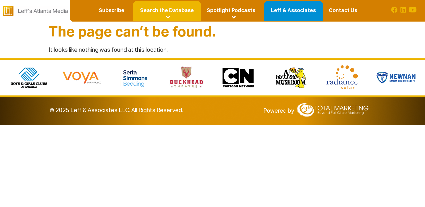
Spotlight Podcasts (232, 11)
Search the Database (168, 11)
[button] (167, 10)
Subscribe (111, 10)
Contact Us (343, 10)
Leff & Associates (293, 10)
